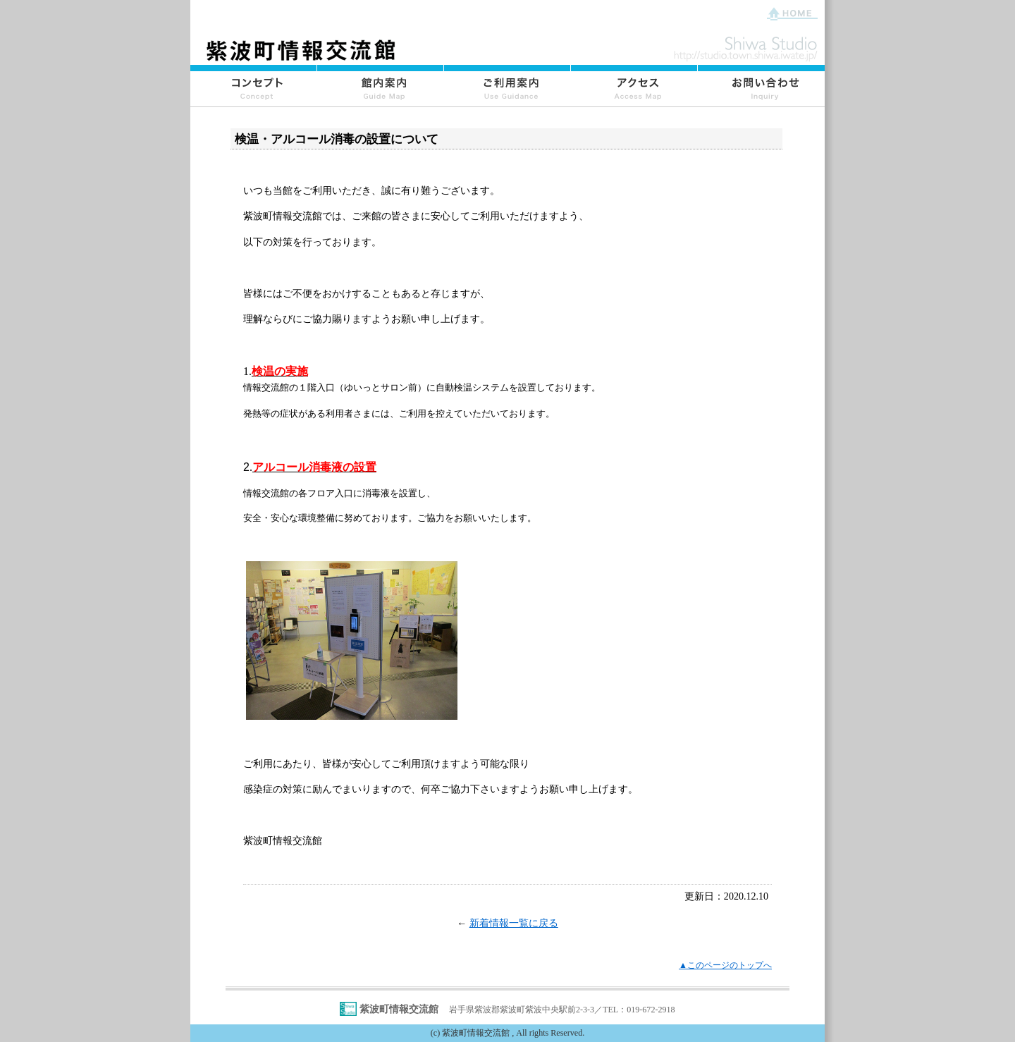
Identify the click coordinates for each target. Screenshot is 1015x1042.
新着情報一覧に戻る (513, 922)
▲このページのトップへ (725, 965)
